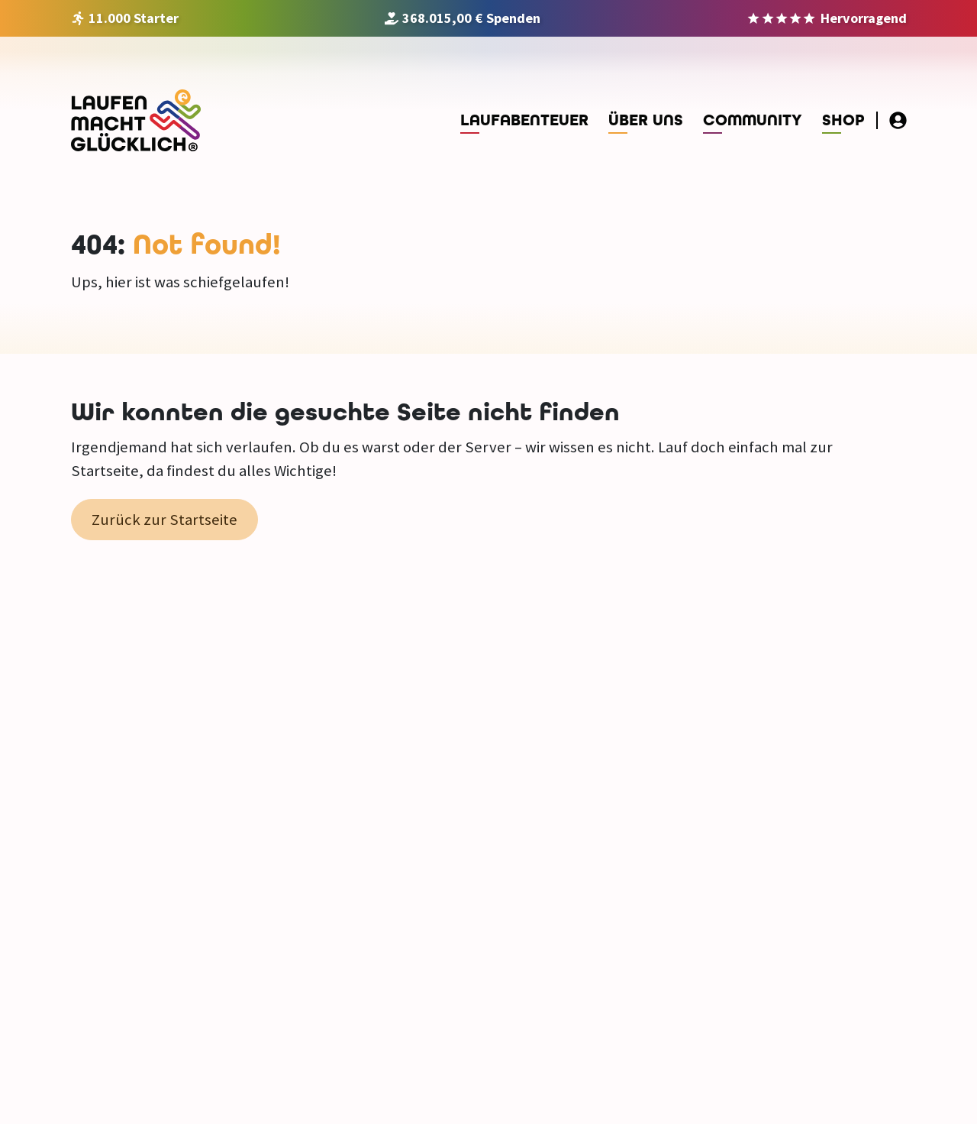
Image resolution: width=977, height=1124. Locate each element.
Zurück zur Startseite (164, 520)
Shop (843, 120)
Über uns (645, 120)
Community (752, 120)
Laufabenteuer (524, 120)
